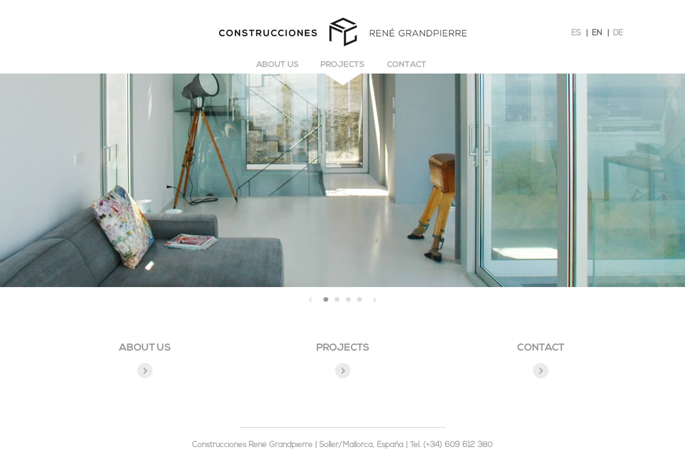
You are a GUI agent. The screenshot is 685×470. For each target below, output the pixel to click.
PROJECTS (342, 348)
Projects (342, 65)
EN (597, 33)
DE (618, 33)
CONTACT (540, 348)
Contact (406, 65)
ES (576, 33)
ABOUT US (145, 348)
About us (277, 65)
